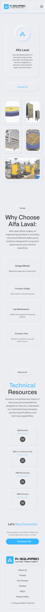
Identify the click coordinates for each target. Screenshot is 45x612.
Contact (22, 586)
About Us (22, 570)
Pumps (22, 575)
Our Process (22, 581)
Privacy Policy (22, 597)
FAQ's (22, 591)
